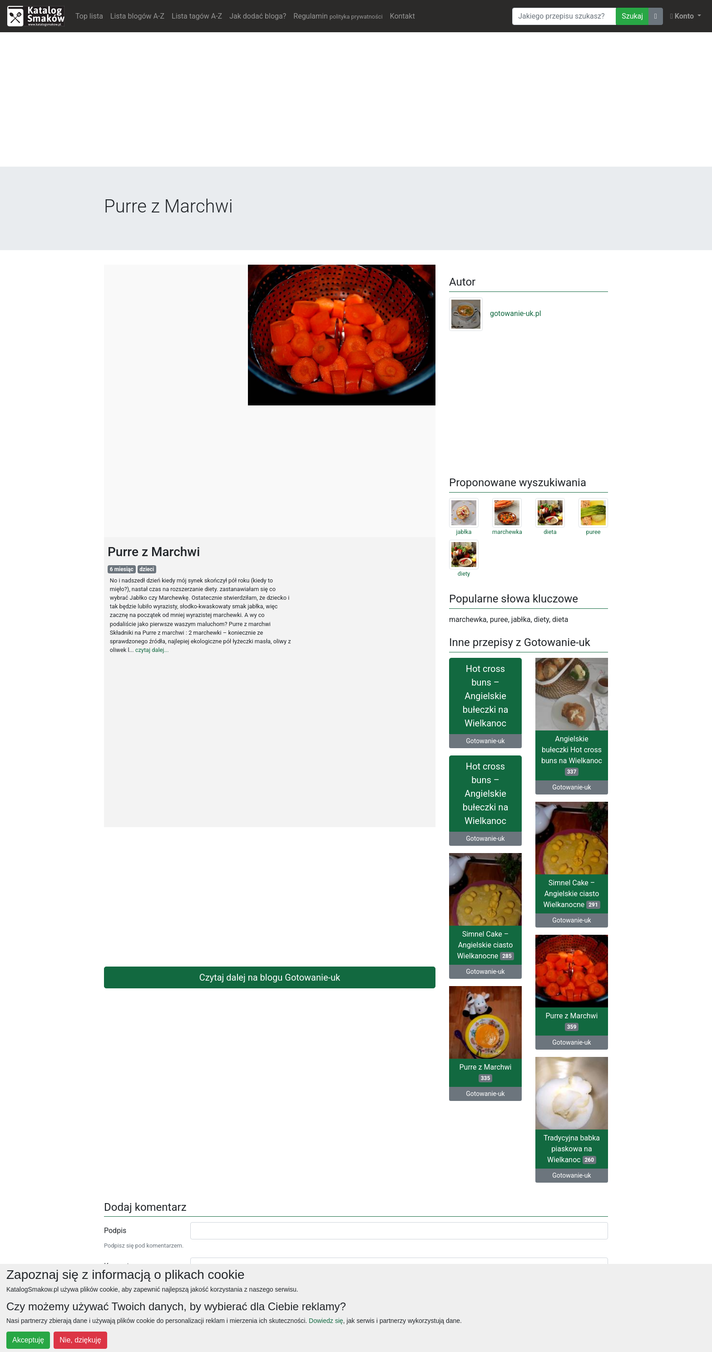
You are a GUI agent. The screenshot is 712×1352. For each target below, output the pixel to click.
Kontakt (402, 16)
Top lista (89, 16)
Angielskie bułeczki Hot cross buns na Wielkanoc (571, 755)
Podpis (115, 1230)
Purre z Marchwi (571, 1021)
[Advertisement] (356, 103)
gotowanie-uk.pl (495, 313)
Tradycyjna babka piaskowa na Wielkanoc (572, 1149)
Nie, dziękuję (80, 1340)
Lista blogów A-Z (137, 16)
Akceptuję (28, 1340)
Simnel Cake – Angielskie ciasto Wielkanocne (571, 893)
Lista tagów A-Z (197, 16)
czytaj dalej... (152, 649)
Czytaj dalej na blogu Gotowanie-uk (269, 977)
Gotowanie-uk (485, 741)
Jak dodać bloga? (257, 16)
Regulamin (337, 16)
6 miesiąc (122, 569)
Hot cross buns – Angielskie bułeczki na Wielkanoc (486, 696)
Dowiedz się (326, 1320)
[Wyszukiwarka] (564, 16)
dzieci (146, 569)
